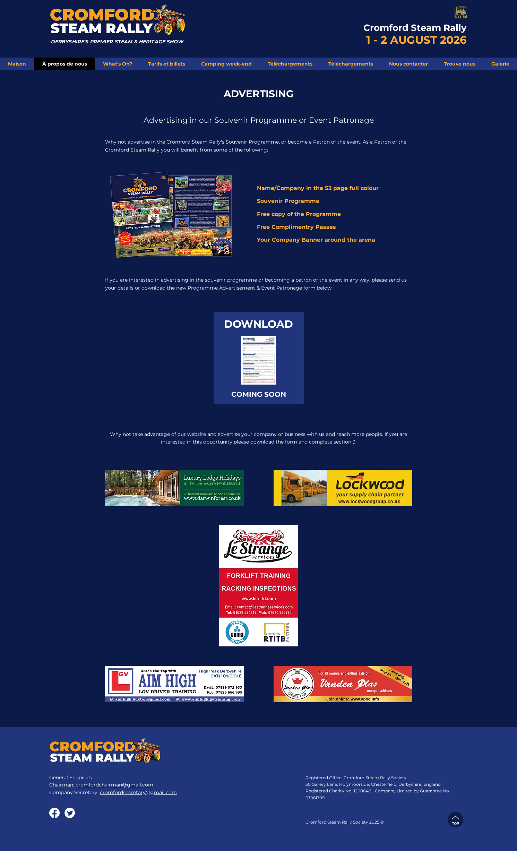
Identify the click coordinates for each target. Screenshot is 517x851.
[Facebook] (54, 813)
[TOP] (455, 819)
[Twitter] (69, 813)
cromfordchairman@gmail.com (114, 785)
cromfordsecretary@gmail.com (138, 792)
